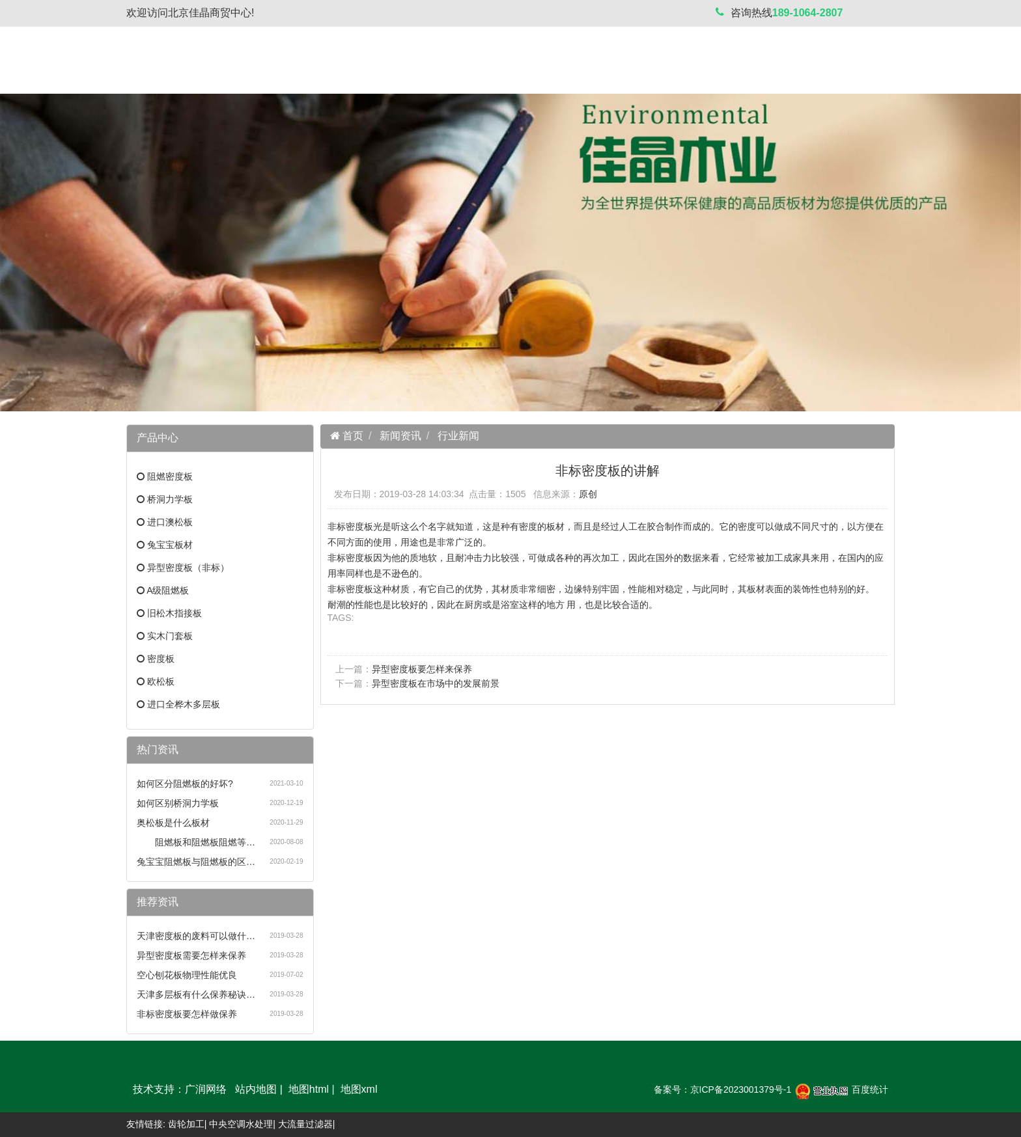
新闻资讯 (400, 435)
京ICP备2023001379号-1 (741, 1089)
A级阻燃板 (168, 590)
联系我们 (510, 1066)
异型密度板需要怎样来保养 (191, 955)
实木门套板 (170, 636)
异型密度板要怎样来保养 (422, 669)
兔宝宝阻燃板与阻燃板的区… (196, 861)
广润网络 (206, 1089)
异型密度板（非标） (188, 567)
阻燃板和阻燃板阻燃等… (196, 842)
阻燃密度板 (170, 476)
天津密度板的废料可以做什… (196, 936)
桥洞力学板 (170, 499)
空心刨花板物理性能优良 (187, 975)
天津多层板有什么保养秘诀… (196, 994)
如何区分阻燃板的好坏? (185, 783)
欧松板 (161, 681)
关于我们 (236, 1066)
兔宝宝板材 (170, 545)
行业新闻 (458, 435)
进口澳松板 (170, 522)
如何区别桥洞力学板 (178, 803)
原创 (588, 494)
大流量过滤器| (306, 1124)
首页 (351, 435)
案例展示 (441, 1066)
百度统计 (870, 1089)
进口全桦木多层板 (183, 704)
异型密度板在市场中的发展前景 (435, 683)
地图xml (359, 1089)
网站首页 (168, 1066)
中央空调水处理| (242, 1124)
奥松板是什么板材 (173, 822)
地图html (308, 1089)
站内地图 (256, 1089)
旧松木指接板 (174, 613)
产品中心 (305, 1066)
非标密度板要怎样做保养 (187, 1014)
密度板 (161, 658)
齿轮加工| (187, 1124)
